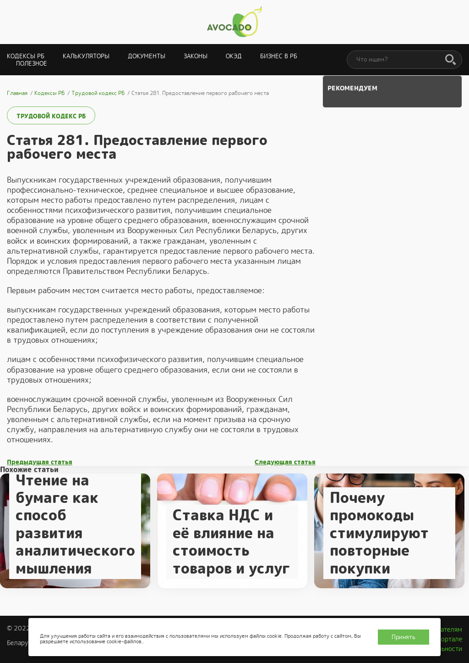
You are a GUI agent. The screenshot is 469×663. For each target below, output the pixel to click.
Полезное (31, 63)
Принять (403, 637)
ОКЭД (234, 56)
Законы (195, 56)
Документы (146, 56)
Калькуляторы (86, 56)
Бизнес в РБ (278, 56)
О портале (446, 639)
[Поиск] (450, 60)
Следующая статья (285, 462)
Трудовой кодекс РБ (51, 116)
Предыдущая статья (39, 462)
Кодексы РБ (25, 56)
